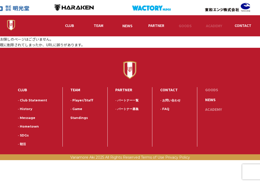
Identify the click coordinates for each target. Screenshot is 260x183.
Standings (79, 118)
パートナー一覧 (127, 101)
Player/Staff (81, 101)
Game (76, 110)
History (25, 110)
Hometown (28, 127)
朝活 (22, 145)
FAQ (164, 110)
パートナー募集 (127, 110)
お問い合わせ (170, 101)
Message (26, 118)
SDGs (23, 136)
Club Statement (32, 101)
